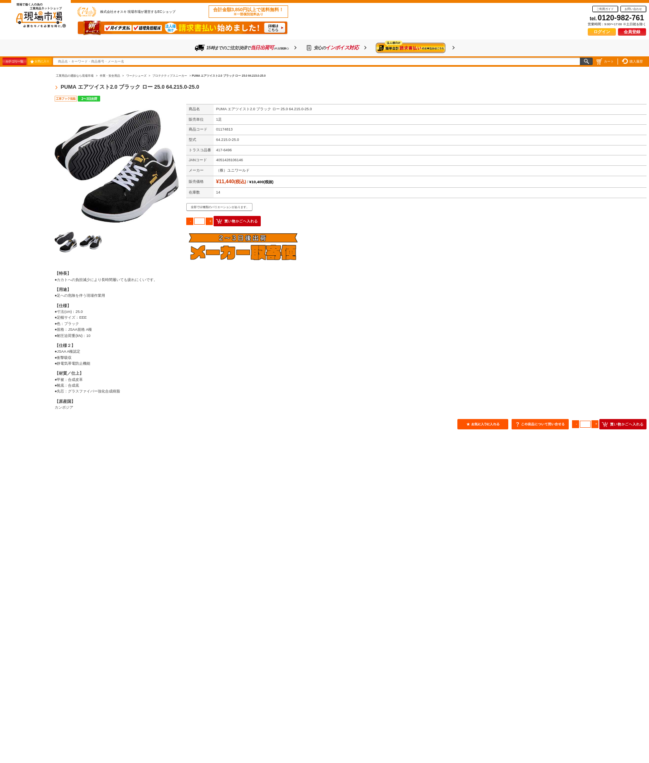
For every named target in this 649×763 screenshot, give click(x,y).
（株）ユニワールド (233, 170)
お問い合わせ (633, 9)
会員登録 (632, 31)
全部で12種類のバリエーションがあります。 (220, 207)
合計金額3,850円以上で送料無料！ (248, 11)
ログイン (602, 31)
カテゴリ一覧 (14, 61)
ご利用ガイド (605, 9)
